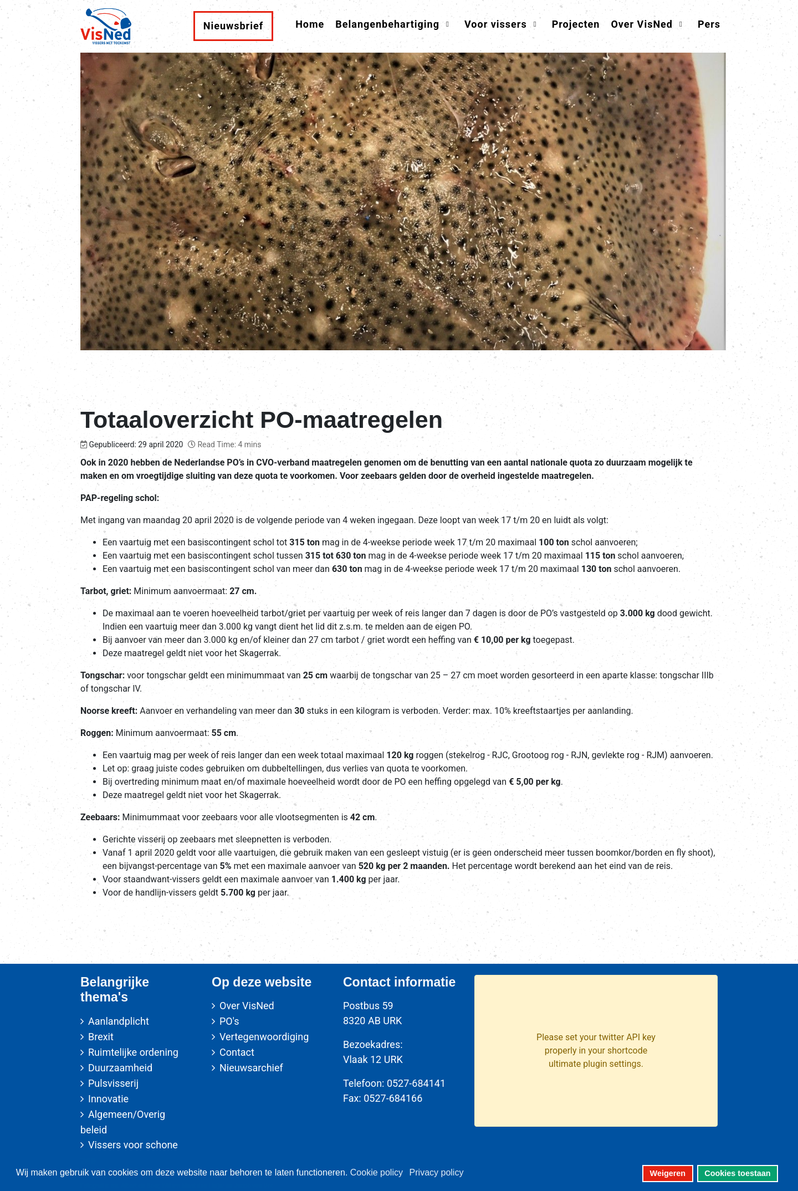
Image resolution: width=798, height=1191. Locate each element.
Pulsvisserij (113, 1083)
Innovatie (108, 1099)
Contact (236, 1052)
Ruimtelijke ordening (133, 1052)
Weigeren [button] (668, 1173)
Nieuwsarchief (251, 1068)
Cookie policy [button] (376, 1172)
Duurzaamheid (120, 1068)
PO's (229, 1021)
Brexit (101, 1036)
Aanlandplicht (118, 1021)
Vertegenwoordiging (264, 1036)
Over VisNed (246, 1005)
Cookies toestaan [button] (737, 1173)
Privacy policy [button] (437, 1172)
